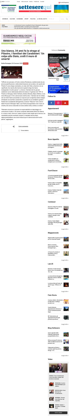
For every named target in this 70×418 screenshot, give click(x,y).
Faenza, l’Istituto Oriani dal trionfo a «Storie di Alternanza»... (54, 191)
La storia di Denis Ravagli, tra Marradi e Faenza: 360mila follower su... (55, 277)
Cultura (12, 19)
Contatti (42, 1)
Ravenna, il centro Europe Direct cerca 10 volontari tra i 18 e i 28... (55, 270)
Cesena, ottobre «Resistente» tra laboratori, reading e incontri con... (55, 301)
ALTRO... (51, 19)
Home (18, 1)
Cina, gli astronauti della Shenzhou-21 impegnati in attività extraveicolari (31, 28)
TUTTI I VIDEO (58, 412)
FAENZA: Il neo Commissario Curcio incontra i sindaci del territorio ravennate (56, 377)
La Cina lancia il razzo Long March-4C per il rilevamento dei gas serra (31, 25)
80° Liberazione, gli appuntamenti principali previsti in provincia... (54, 317)
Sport (26, 19)
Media (31, 1)
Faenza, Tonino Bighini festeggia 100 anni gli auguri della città (55, 222)
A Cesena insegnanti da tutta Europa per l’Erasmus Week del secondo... (55, 177)
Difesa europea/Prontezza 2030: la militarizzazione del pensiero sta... (55, 342)
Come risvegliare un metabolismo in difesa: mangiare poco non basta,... (55, 160)
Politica (32, 19)
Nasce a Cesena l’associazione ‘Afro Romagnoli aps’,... (53, 246)
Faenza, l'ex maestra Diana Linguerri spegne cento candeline (55, 215)
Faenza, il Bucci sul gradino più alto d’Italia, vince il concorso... (55, 184)
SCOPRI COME (54, 65)
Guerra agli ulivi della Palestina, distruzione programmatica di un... (54, 334)
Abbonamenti (24, 1)
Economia (20, 19)
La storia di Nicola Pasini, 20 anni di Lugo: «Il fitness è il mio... (55, 285)
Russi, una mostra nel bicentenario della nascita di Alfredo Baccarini (55, 129)
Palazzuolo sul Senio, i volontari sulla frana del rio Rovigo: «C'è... (54, 349)
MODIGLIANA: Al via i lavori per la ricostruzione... (60, 392)
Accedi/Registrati (64, 2)
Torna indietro (23, 130)
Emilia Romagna (6, 63)
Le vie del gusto (42, 19)
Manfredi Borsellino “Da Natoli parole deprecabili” (26, 26)
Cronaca (5, 19)
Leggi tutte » (65, 135)
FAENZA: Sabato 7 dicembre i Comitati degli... (60, 406)
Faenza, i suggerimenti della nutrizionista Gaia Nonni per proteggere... (55, 146)
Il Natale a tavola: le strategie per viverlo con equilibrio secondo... (55, 153)
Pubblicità (36, 1)
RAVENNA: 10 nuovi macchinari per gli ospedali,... (60, 399)
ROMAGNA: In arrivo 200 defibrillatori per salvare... (60, 384)
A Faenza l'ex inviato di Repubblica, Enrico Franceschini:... (54, 253)
